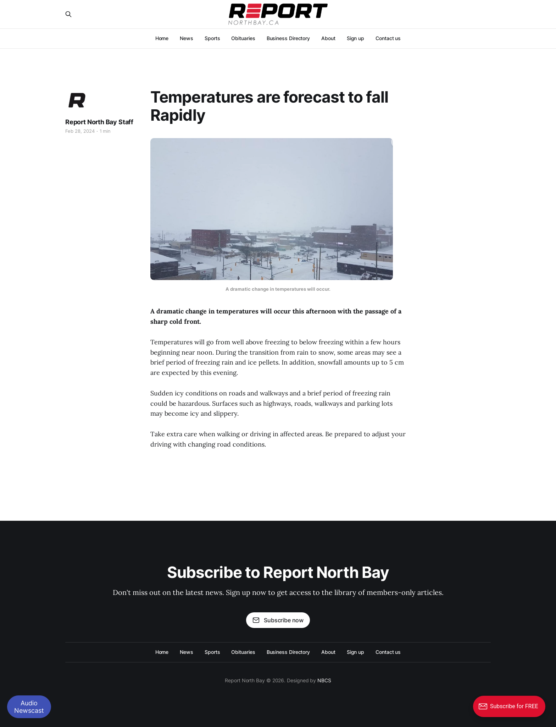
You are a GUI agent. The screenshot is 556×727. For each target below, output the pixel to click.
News (186, 38)
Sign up (355, 38)
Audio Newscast (29, 706)
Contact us (388, 38)
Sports (212, 38)
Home (162, 38)
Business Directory (288, 38)
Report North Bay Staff (99, 122)
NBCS (324, 680)
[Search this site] (68, 14)
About (328, 38)
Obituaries (243, 38)
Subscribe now (278, 620)
